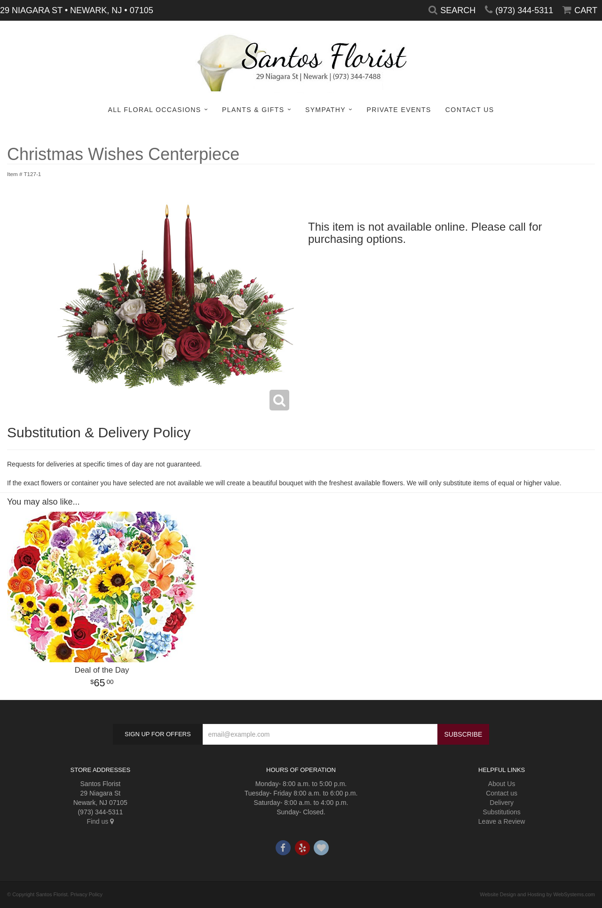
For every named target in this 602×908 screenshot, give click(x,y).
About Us (501, 783)
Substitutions (502, 812)
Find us (100, 821)
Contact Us (469, 109)
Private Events (398, 109)
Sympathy (325, 109)
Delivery (502, 802)
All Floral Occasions (154, 109)
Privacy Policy (87, 894)
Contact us (501, 793)
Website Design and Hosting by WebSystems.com (537, 894)
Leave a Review (501, 821)
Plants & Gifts (253, 109)
